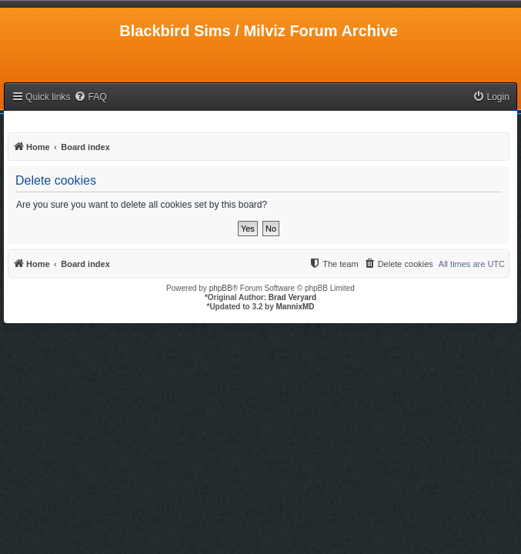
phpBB (220, 288)
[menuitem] (90, 97)
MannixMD (295, 306)
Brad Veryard (292, 297)
